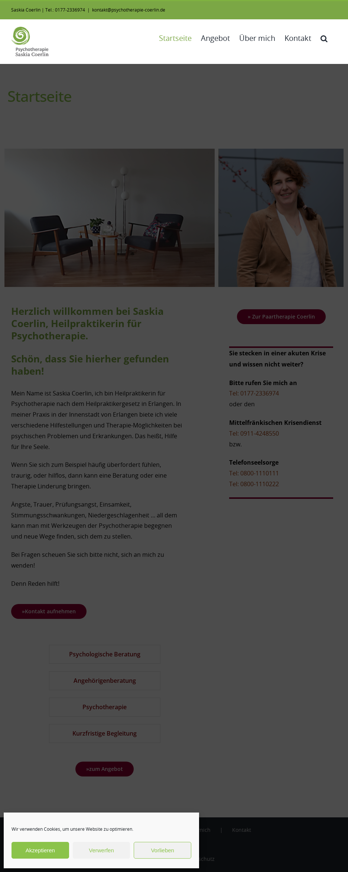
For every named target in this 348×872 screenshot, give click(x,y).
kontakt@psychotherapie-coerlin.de (128, 10)
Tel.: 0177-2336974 (65, 10)
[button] (324, 38)
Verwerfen (101, 850)
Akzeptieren (40, 850)
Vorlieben (162, 850)
